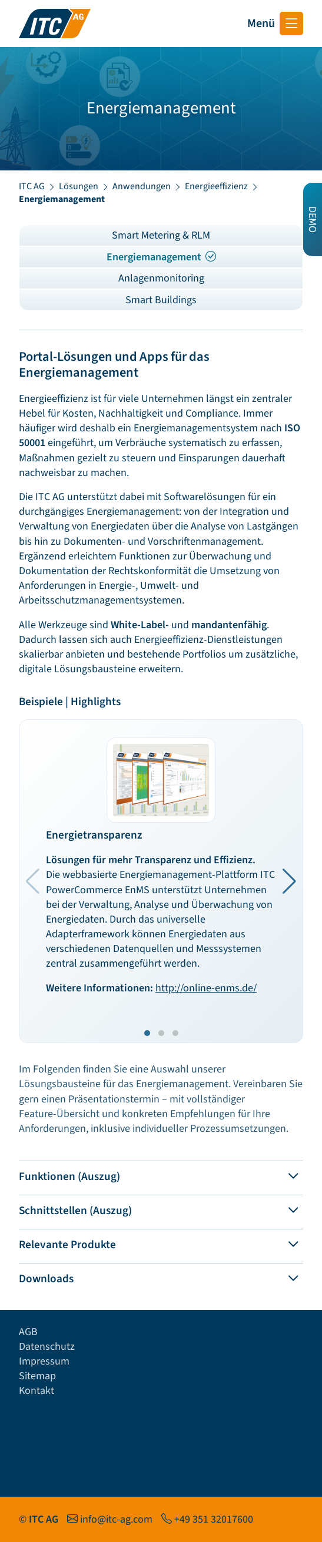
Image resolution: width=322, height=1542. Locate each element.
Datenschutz (47, 1346)
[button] (289, 881)
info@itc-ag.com (116, 1519)
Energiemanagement (161, 257)
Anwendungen (141, 186)
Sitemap (37, 1376)
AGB (28, 1332)
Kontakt (36, 1390)
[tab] (161, 1175)
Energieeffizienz (216, 186)
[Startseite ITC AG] (55, 23)
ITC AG (32, 186)
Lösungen (78, 186)
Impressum (44, 1361)
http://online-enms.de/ (206, 988)
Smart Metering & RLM (161, 235)
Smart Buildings (161, 300)
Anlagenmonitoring (161, 278)
